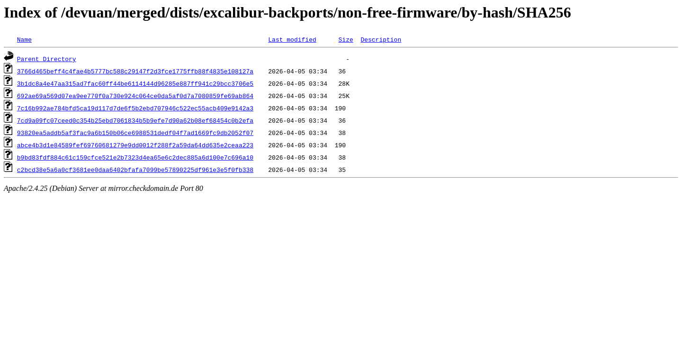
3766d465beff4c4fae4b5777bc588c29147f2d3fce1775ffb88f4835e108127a (135, 71)
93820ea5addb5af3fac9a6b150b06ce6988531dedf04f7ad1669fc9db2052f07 (135, 132)
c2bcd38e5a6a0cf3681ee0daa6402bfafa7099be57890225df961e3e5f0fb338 (135, 169)
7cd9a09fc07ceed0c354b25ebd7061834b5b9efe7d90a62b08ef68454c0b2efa (135, 120)
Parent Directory (46, 58)
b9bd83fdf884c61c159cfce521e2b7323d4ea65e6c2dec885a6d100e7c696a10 (135, 157)
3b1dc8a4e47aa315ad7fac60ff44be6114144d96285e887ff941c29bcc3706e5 (135, 83)
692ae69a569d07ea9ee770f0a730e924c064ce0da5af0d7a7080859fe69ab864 (135, 95)
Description (380, 39)
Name (24, 39)
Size (345, 39)
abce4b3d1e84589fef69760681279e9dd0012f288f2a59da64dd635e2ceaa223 (135, 145)
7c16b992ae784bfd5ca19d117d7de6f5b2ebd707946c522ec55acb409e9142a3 (135, 108)
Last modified (292, 39)
